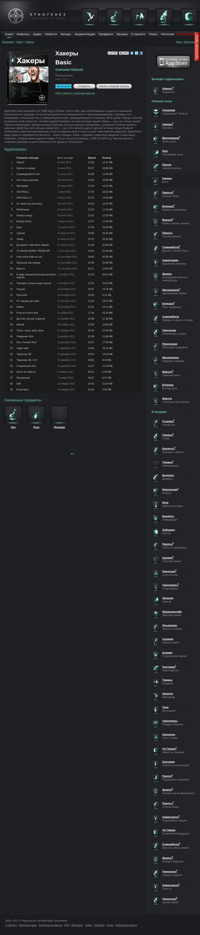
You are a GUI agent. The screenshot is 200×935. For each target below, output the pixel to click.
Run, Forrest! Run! (27, 342)
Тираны (168, 434)
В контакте (23, 389)
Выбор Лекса (24, 221)
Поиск (153, 34)
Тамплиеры (170, 585)
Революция (169, 343)
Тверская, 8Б (24, 354)
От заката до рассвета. (30, 203)
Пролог (21, 162)
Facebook (99, 925)
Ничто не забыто (26, 371)
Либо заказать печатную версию (75, 93)
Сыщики (168, 421)
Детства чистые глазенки (31, 318)
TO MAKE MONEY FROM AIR (33, 250)
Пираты (168, 192)
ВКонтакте (77, 925)
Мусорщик (22, 186)
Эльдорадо (169, 625)
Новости (51, 34)
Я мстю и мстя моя (27, 312)
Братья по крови (26, 168)
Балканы (168, 475)
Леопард (59, 427)
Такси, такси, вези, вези (30, 330)
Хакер (20, 239)
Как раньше (23, 377)
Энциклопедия (84, 34)
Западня (167, 598)
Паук (36, 427)
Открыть (84, 86)
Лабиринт (168, 529)
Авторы (65, 34)
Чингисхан (169, 330)
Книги (9, 34)
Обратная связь (28, 925)
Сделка (21, 233)
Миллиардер (171, 138)
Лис (13, 427)
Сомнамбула (171, 247)
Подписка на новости (51, 925)
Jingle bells (23, 348)
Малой (20, 324)
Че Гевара (169, 748)
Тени (165, 707)
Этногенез (8, 42)
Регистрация (191, 42)
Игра (165, 502)
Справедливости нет (28, 174)
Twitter (88, 925)
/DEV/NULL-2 (24, 197)
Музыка (122, 34)
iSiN (19, 383)
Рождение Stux (25, 336)
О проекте (138, 34)
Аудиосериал (15, 149)
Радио (110, 925)
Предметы (106, 34)
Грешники (168, 110)
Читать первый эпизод (114, 86)
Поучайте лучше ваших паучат (34, 283)
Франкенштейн (172, 611)
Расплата (22, 295)
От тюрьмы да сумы (28, 301)
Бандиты (168, 448)
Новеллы (23, 34)
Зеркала (167, 693)
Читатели (167, 34)
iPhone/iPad (186, 34)
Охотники (169, 666)
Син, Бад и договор (28, 180)
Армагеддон (170, 260)
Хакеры (30, 42)
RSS (67, 925)
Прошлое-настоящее (28, 262)
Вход (179, 42)
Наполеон (169, 571)
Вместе (21, 268)
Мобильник (23, 209)
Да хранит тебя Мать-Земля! (33, 245)
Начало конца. (25, 215)
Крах (19, 227)
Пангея (166, 164)
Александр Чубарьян (69, 69)
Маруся (167, 219)
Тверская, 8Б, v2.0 (27, 360)
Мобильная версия (126, 925)
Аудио (37, 34)
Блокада (168, 206)
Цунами (167, 557)
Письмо (21, 289)
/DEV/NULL (23, 191)
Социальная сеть (26, 366)
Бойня (20, 306)
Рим (165, 151)
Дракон (167, 273)
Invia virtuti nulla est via (29, 256)
